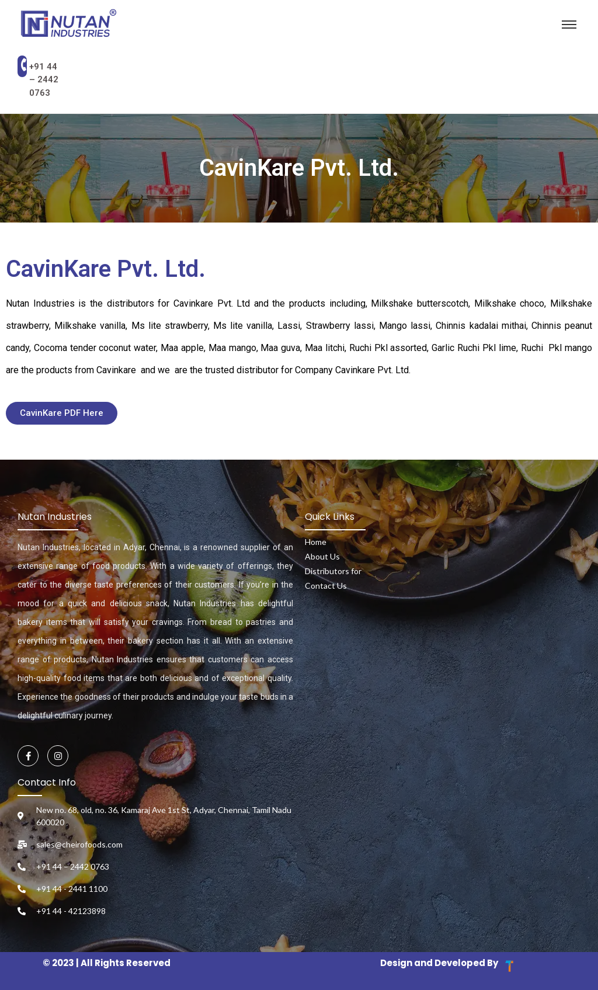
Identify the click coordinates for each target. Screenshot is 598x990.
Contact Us (326, 585)
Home (315, 542)
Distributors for (333, 571)
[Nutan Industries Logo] (69, 24)
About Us (322, 556)
